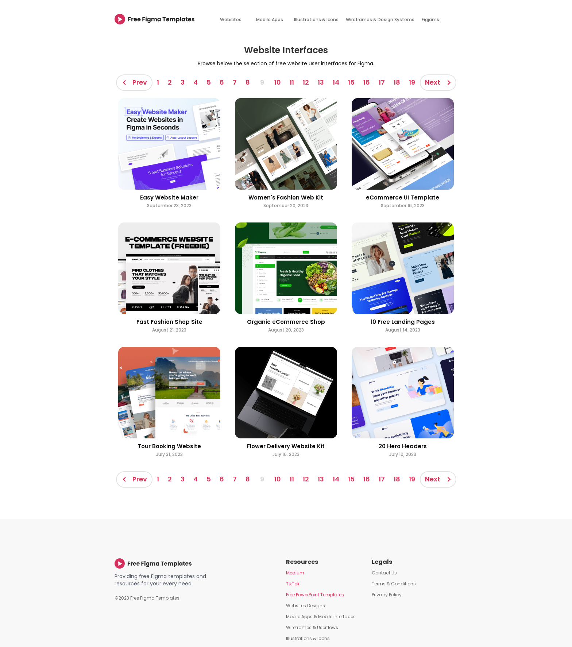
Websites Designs (305, 606)
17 (382, 82)
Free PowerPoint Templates (315, 595)
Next (432, 82)
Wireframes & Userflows (312, 627)
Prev (139, 82)
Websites (230, 19)
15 (351, 82)
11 (292, 82)
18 (397, 82)
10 (277, 82)
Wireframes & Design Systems (380, 19)
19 (412, 82)
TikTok (292, 584)
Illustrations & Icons (316, 19)
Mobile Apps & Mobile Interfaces (321, 616)
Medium (295, 573)
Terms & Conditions (394, 584)
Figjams (430, 19)
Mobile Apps (269, 19)
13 (321, 82)
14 (336, 82)
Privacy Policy (387, 595)
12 (306, 82)
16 (366, 82)
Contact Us (384, 573)
